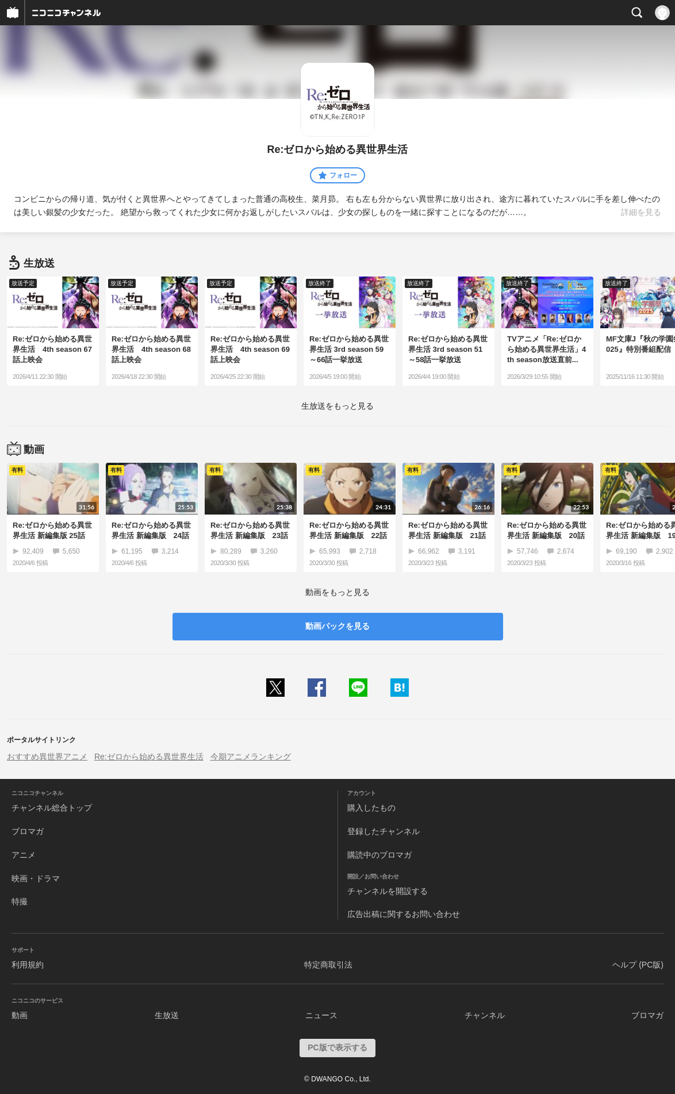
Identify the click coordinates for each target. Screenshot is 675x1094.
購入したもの (371, 807)
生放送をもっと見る (337, 405)
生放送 (167, 1015)
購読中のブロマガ (379, 854)
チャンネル (485, 1015)
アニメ (23, 854)
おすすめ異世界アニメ (47, 756)
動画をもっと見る (337, 592)
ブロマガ (27, 831)
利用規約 (27, 964)
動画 (19, 1015)
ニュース (321, 1015)
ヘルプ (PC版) (638, 964)
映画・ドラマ (35, 878)
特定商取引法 (328, 964)
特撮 (19, 901)
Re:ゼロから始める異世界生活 (149, 756)
